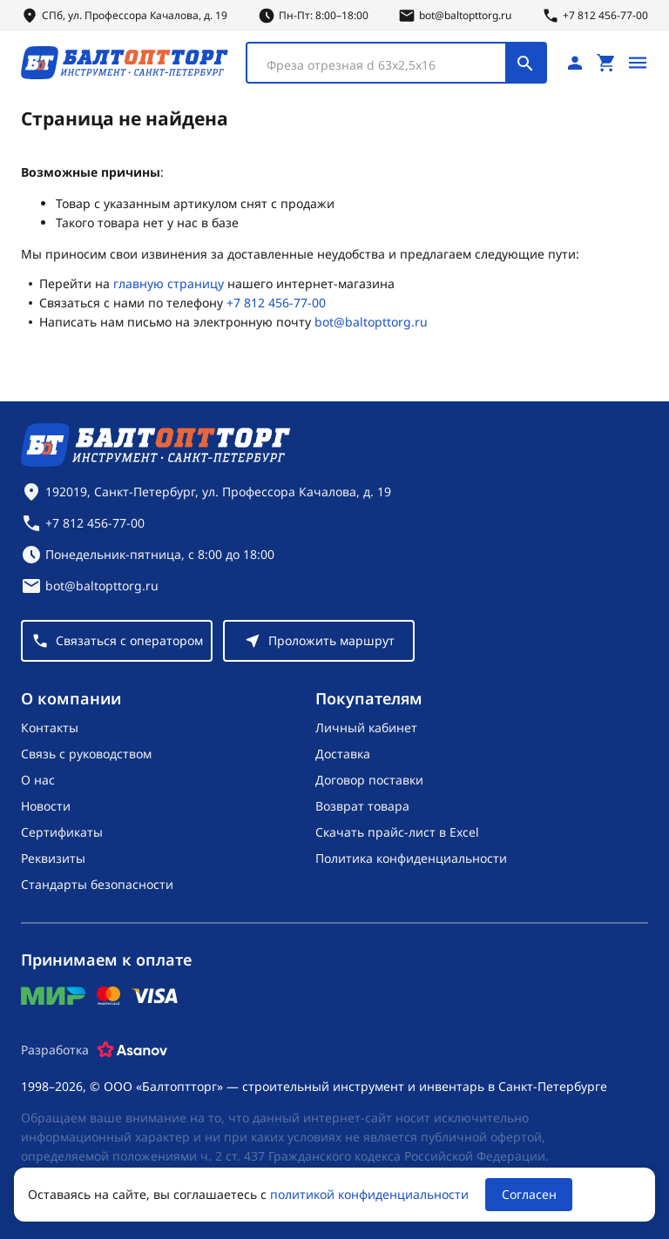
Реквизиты (53, 858)
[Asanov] (132, 1050)
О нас (38, 779)
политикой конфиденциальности (369, 1194)
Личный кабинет (366, 727)
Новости (46, 806)
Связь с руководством (86, 753)
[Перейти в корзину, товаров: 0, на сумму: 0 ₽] (606, 62)
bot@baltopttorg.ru (371, 321)
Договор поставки (369, 779)
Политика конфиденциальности (411, 858)
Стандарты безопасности (97, 884)
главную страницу (168, 283)
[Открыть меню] (637, 62)
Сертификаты (62, 832)
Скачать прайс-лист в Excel (397, 832)
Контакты (49, 727)
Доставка (342, 753)
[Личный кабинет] (574, 62)
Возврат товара (362, 806)
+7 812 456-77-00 (276, 302)
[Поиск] (525, 63)
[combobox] (396, 63)
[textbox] (385, 65)
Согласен (529, 1194)
